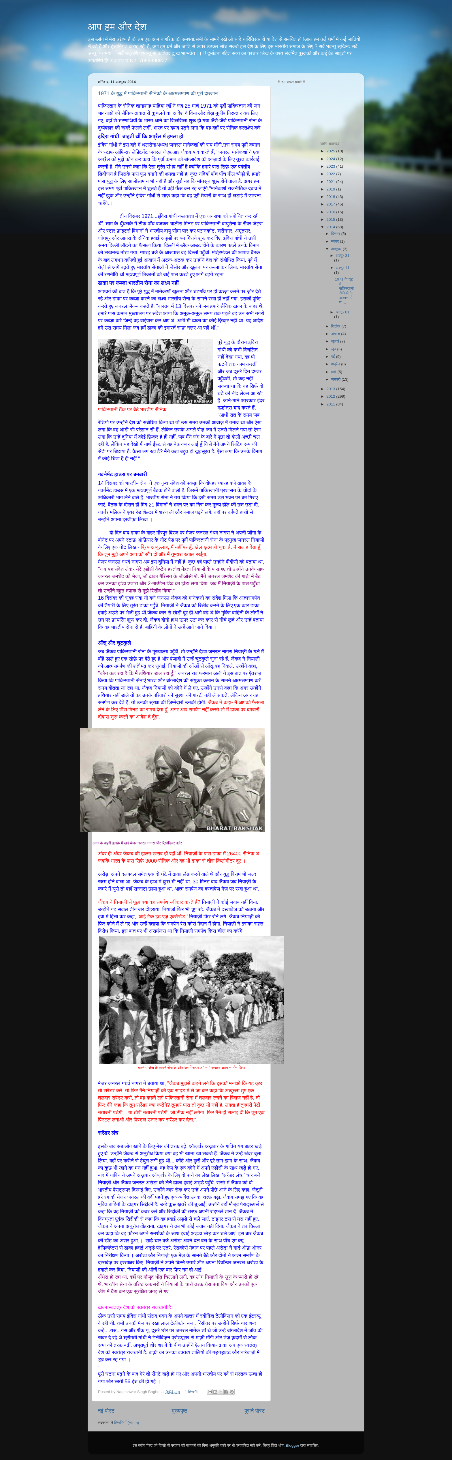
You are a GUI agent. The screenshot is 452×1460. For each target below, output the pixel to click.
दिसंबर (336, 233)
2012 (331, 396)
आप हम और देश (117, 27)
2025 (331, 151)
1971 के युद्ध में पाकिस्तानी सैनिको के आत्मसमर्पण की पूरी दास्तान (158, 93)
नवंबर (335, 241)
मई (333, 356)
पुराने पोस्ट (254, 1411)
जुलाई (335, 341)
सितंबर (336, 326)
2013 (331, 389)
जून (334, 349)
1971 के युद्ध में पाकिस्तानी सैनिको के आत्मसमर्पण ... (344, 291)
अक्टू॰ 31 (343, 255)
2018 (331, 197)
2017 (331, 204)
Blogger (292, 1445)
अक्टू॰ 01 (343, 312)
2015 (331, 219)
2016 (331, 212)
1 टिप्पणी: (192, 1392)
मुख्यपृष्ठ (179, 1411)
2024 (331, 159)
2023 (331, 166)
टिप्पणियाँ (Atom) (126, 1422)
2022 (331, 174)
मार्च (334, 372)
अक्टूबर (337, 249)
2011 (331, 404)
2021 (331, 182)
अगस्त (336, 334)
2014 (331, 227)
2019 (331, 189)
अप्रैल (336, 364)
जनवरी (336, 379)
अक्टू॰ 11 (343, 268)
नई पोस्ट (106, 1411)
